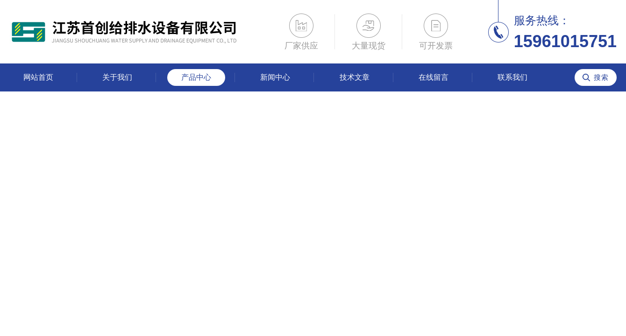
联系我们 (512, 77)
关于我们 (117, 77)
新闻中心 (275, 77)
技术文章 (355, 77)
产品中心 (196, 77)
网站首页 (38, 77)
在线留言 (433, 77)
